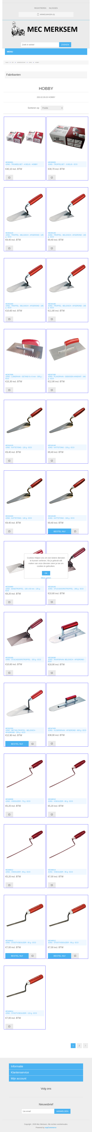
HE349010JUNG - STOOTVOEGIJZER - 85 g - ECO (20, 942)
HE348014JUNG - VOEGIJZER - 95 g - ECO (60, 871)
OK (46, 573)
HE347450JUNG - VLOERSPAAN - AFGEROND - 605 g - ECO (67, 729)
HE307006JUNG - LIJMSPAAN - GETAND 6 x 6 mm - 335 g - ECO (23, 377)
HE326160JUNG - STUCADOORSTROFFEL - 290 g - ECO (66, 588)
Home (6, 62)
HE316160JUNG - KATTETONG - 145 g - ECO (18, 517)
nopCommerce (50, 1128)
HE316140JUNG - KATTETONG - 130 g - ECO (61, 446)
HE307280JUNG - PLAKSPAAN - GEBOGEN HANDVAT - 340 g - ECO (67, 377)
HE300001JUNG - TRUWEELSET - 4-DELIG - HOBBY (21, 163)
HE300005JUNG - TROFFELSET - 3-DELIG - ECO (62, 163)
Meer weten (46, 578)
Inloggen (53, 8)
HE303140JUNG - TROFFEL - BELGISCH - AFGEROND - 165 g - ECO (67, 235)
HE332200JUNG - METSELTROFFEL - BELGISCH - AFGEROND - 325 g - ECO (20, 730)
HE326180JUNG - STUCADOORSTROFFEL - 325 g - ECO (23, 659)
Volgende (85, 1045)
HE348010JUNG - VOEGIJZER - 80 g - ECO (60, 800)
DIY (13, 62)
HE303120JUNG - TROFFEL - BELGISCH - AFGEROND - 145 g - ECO (24, 235)
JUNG (30, 62)
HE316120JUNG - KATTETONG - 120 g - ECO (18, 446)
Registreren (40, 8)
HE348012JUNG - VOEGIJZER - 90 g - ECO (17, 871)
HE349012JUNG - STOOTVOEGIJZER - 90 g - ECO (63, 942)
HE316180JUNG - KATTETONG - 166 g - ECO (61, 517)
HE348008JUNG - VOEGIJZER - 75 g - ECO (17, 800)
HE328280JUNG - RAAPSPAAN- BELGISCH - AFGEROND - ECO (66, 660)
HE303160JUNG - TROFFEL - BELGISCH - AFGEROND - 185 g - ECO (24, 306)
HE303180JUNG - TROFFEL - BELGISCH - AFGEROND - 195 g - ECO (67, 306)
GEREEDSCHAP (21, 62)
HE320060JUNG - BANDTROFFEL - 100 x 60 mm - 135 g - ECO (23, 589)
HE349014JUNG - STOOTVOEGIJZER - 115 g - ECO (21, 1012)
